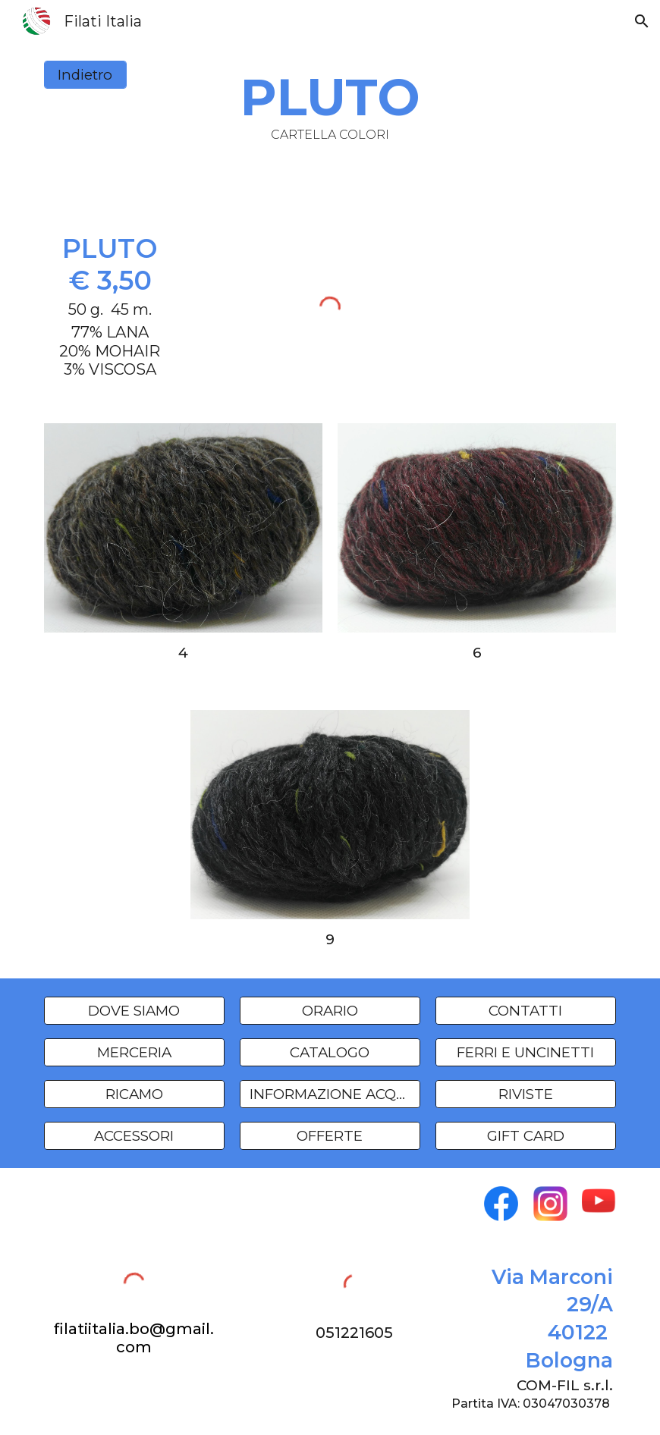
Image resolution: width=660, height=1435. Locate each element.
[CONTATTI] (526, 1010)
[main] (330, 104)
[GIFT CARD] (526, 1136)
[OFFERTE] (330, 1136)
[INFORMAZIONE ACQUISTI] (330, 1093)
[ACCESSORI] (135, 1136)
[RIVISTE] (526, 1093)
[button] (642, 21)
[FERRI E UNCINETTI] (526, 1052)
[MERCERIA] (135, 1052)
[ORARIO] (330, 1010)
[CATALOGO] (330, 1052)
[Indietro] (86, 75)
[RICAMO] (135, 1093)
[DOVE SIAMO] (135, 1010)
